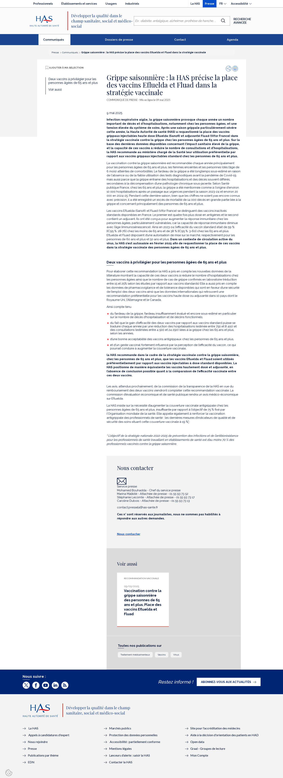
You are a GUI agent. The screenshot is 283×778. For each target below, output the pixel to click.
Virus (176, 654)
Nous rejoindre (38, 742)
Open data (197, 742)
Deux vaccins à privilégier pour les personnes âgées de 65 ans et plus (73, 81)
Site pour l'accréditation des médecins (215, 728)
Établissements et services (79, 3)
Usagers (111, 3)
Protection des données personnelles (133, 735)
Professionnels (43, 3)
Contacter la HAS (120, 762)
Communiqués (56, 41)
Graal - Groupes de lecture (207, 748)
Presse (209, 3)
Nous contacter (128, 534)
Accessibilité (239, 3)
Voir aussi (55, 89)
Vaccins (162, 654)
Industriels (132, 3)
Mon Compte (199, 755)
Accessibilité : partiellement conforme (135, 742)
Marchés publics (120, 728)
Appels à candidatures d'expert (49, 735)
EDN (31, 762)
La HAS (195, 3)
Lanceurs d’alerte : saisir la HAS (129, 755)
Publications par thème (43, 755)
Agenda (232, 39)
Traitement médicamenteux (135, 654)
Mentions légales (120, 748)
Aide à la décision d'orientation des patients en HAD (224, 735)
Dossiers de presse (119, 39)
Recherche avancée (242, 20)
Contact (180, 39)
